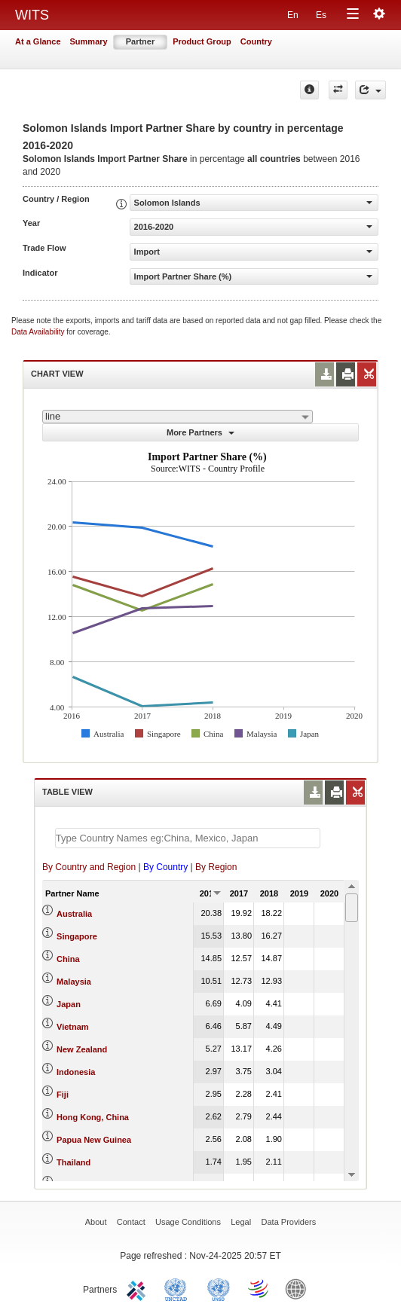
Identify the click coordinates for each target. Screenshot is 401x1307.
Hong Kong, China (93, 1117)
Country (256, 41)
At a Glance (38, 41)
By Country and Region (89, 867)
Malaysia (74, 981)
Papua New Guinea (94, 1139)
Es (321, 15)
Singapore (77, 936)
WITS (32, 15)
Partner (140, 41)
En (292, 15)
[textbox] (187, 838)
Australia (74, 913)
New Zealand (82, 1049)
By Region (216, 867)
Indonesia (76, 1071)
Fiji (63, 1094)
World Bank (299, 1288)
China (68, 958)
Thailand (73, 1162)
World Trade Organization (259, 1288)
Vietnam (73, 1026)
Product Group (202, 41)
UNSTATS (219, 1288)
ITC (139, 1288)
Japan (69, 1004)
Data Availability (38, 332)
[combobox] (177, 416)
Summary (89, 41)
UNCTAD (179, 1288)
